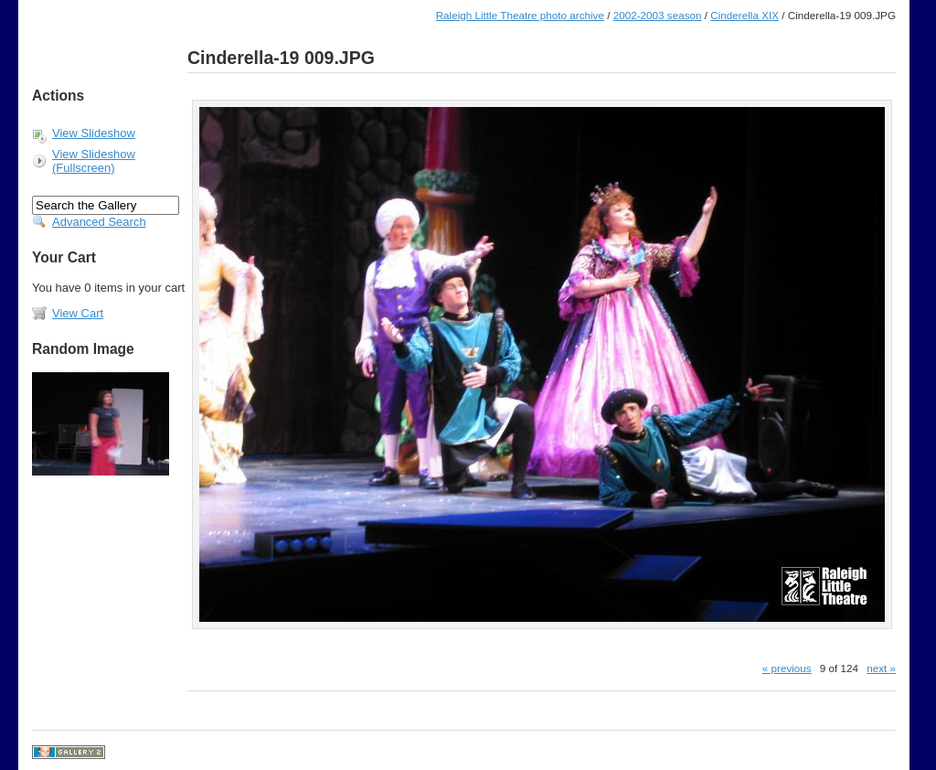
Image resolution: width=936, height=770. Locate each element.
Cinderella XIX (744, 15)
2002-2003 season (657, 15)
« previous (787, 668)
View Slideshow (93, 133)
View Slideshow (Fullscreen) (93, 161)
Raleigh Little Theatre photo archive (520, 15)
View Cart (77, 313)
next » (881, 668)
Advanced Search (99, 222)
